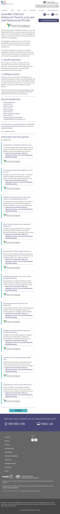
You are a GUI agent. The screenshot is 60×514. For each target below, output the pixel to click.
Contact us (7, 437)
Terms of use (8, 467)
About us (7, 441)
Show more (18, 410)
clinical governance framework (10, 487)
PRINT (46, 14)
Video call (45, 424)
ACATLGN (6, 41)
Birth (12, 10)
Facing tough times (9, 102)
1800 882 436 (15, 424)
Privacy (6, 471)
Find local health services (49, 20)
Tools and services (53, 10)
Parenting (32, 10)
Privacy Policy (26, 490)
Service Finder (8, 452)
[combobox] (47, 6)
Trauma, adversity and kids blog (13, 117)
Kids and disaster (9, 110)
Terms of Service (34, 490)
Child (24, 10)
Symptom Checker (9, 448)
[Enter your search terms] (47, 6)
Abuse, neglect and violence (12, 113)
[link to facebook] (32, 439)
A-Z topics (41, 10)
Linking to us (8, 459)
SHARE (54, 14)
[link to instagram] (35, 439)
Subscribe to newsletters (11, 456)
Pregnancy (5, 10)
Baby (18, 10)
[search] (57, 6)
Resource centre (8, 106)
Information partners (10, 463)
